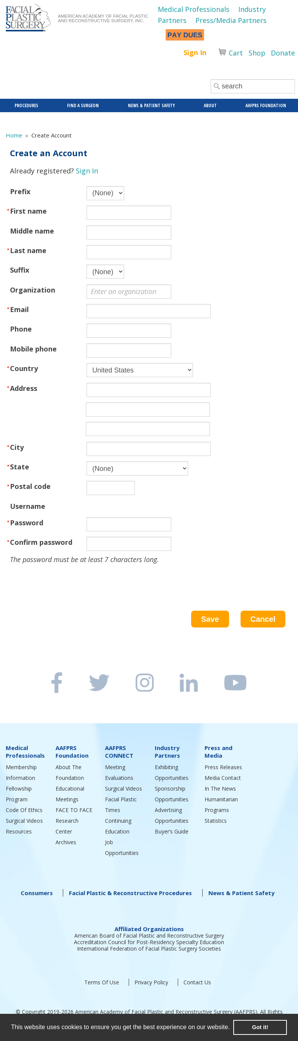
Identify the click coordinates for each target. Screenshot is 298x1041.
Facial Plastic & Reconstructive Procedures (130, 893)
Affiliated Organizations (149, 929)
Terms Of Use (101, 982)
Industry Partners (167, 751)
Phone (21, 328)
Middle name (32, 230)
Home (14, 135)
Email (19, 309)
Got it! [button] (260, 1027)
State (19, 466)
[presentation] (68, 580)
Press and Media (219, 751)
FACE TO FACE (74, 810)
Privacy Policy (151, 982)
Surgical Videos (24, 820)
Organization (32, 289)
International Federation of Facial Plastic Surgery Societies (149, 948)
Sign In (194, 52)
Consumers (37, 893)
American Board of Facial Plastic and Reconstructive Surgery (149, 935)
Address (23, 388)
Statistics (216, 820)
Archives (66, 842)
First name (28, 211)
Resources (19, 831)
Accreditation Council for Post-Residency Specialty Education (149, 942)
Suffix (19, 270)
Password (26, 522)
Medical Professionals (193, 9)
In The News (220, 788)
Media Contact (223, 777)
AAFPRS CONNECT (119, 751)
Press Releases (223, 767)
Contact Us (197, 982)
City (17, 447)
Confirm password (41, 542)
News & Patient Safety (241, 893)
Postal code (30, 486)
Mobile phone (33, 348)
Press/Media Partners (231, 20)
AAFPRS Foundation (72, 751)
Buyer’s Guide (171, 831)
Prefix (20, 191)
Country (24, 368)
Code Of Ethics (24, 810)
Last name (28, 250)
